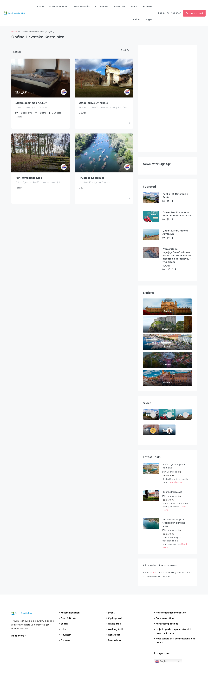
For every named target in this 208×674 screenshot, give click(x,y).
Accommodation (58, 6)
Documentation (165, 618)
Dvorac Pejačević (172, 492)
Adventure (119, 6)
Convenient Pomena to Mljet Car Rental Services (176, 214)
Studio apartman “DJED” (31, 103)
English (161, 662)
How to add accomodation (171, 612)
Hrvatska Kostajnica (91, 178)
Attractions (101, 6)
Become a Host (194, 13)
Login (161, 13)
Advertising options (167, 623)
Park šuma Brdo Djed (28, 178)
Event (111, 612)
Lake (63, 629)
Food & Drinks (82, 6)
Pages (148, 19)
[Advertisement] (167, 98)
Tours (134, 6)
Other (136, 19)
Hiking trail (114, 623)
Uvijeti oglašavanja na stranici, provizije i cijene (173, 631)
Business (147, 6)
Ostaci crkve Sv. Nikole (93, 103)
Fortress (65, 640)
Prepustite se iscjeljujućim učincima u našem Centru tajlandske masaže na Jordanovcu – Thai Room (176, 255)
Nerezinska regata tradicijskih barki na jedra (173, 523)
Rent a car (114, 634)
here (154, 572)
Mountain (66, 634)
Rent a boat (115, 640)
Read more (18, 635)
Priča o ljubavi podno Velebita (174, 466)
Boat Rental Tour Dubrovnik (164, 430)
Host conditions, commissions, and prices (175, 640)
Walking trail (115, 629)
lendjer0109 (168, 475)
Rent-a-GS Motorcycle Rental (175, 196)
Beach (64, 623)
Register (176, 13)
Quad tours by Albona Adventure (175, 232)
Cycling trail (115, 618)
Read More (176, 482)
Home (40, 6)
